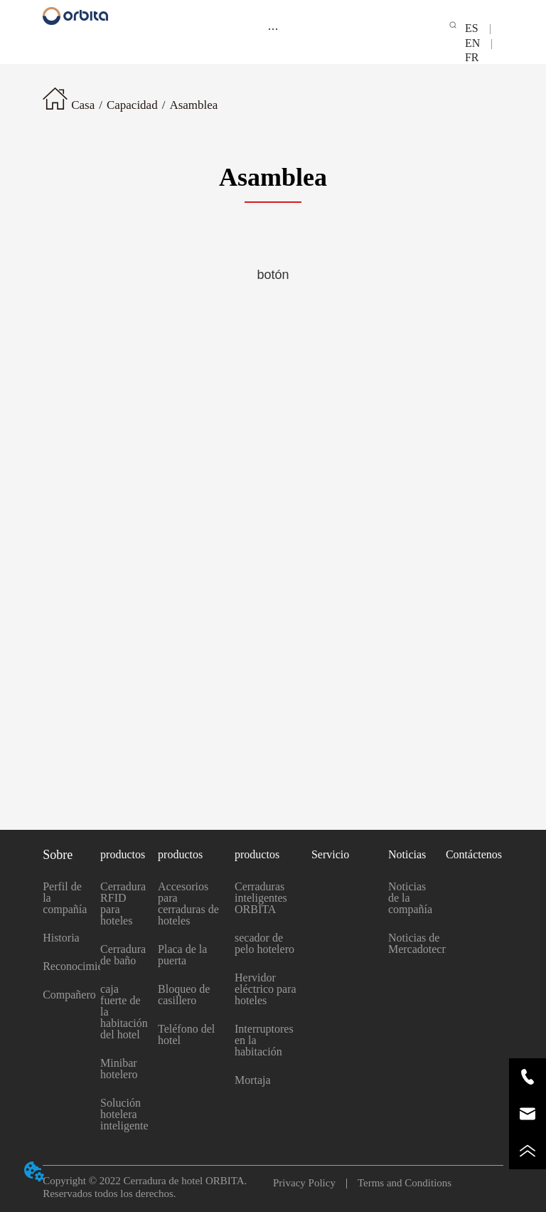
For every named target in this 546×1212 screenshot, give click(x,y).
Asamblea (193, 105)
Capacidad (132, 105)
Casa (83, 105)
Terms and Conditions (399, 1183)
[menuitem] (273, 28)
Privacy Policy (309, 1183)
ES (477, 28)
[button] (272, 29)
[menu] (273, 28)
